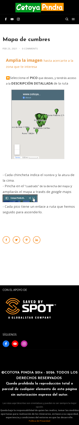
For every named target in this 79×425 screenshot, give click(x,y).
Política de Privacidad (39, 420)
